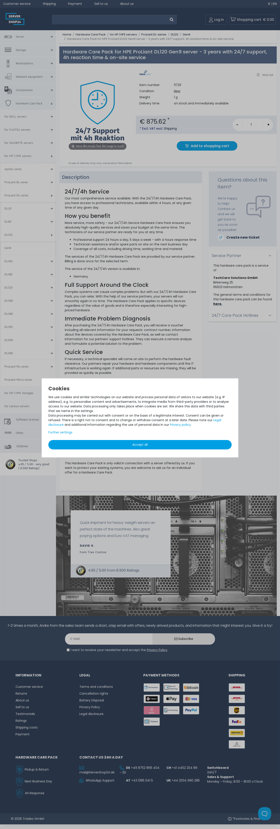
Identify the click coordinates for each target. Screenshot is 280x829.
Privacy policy (180, 424)
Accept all (140, 444)
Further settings (60, 432)
